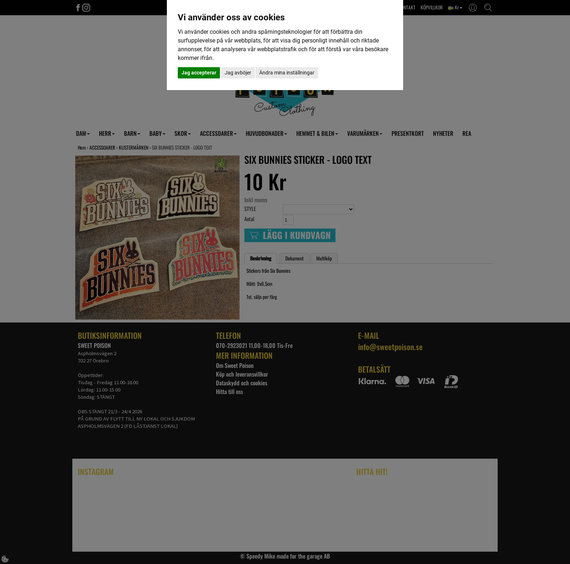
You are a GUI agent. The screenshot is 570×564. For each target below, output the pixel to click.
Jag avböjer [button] (238, 73)
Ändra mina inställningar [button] (286, 73)
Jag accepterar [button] (198, 73)
